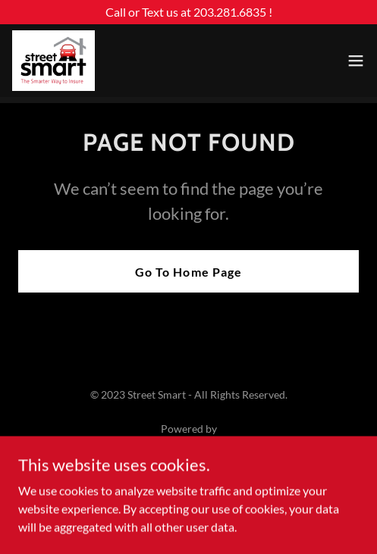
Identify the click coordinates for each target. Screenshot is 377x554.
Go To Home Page (188, 271)
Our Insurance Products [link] (188, 484)
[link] (53, 60)
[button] (356, 60)
